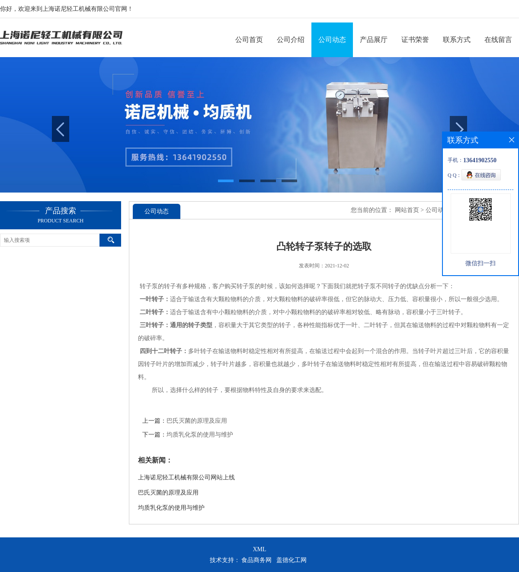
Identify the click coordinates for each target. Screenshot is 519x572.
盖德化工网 (291, 560)
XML (259, 549)
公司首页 (249, 39)
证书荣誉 (415, 39)
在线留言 (498, 39)
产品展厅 (374, 39)
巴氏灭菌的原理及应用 (197, 421)
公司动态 (332, 39)
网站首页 (407, 210)
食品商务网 (256, 560)
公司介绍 (290, 39)
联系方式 (457, 39)
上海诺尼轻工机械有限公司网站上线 (186, 477)
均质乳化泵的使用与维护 (200, 434)
